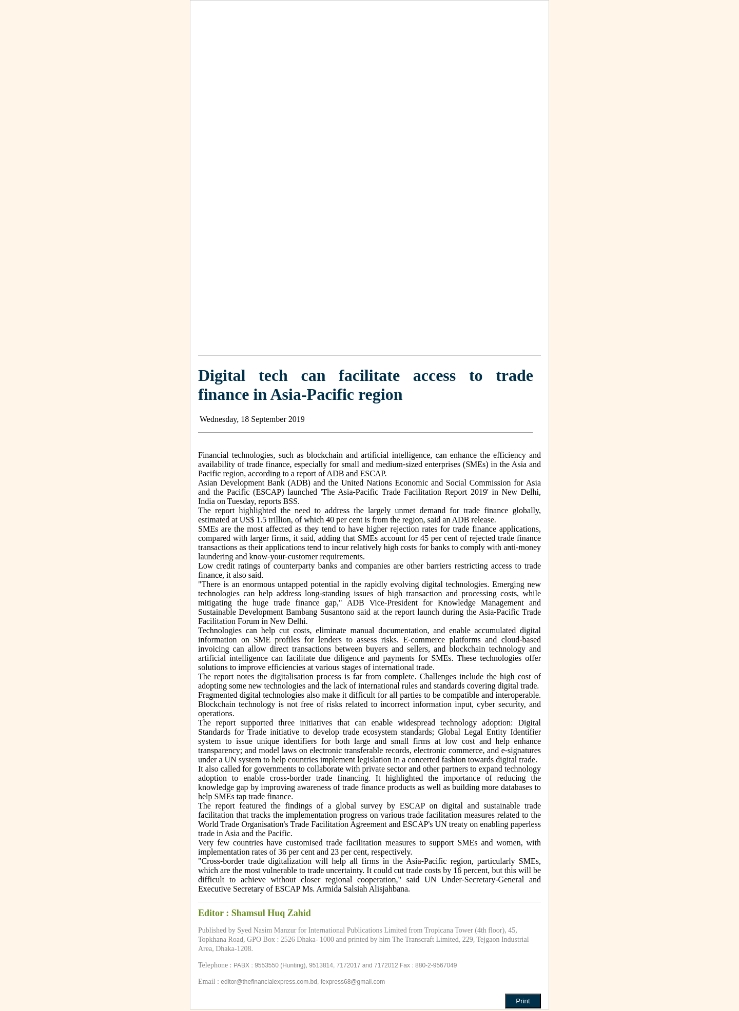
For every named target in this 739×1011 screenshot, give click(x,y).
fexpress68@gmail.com (353, 981)
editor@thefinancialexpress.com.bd (269, 981)
